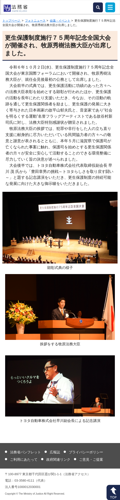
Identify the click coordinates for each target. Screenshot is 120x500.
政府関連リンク (58, 459)
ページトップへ (113, 492)
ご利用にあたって (23, 459)
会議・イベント (60, 20)
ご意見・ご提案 (91, 459)
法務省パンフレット (25, 452)
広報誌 (55, 452)
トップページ (11, 20)
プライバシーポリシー (86, 452)
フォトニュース (35, 20)
